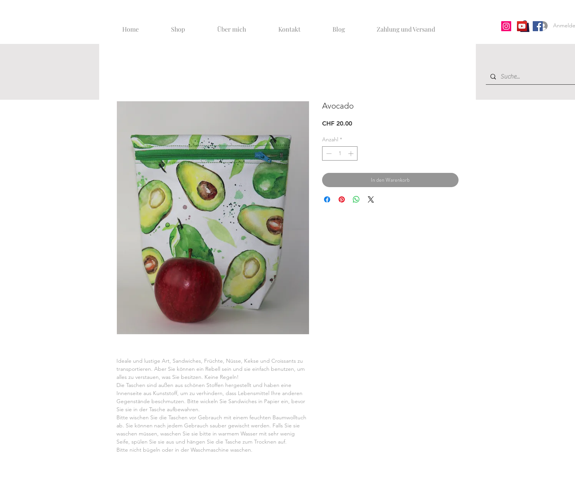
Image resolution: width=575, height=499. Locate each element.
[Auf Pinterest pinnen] (341, 199)
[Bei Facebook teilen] (327, 199)
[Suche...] (535, 76)
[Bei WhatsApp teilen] (356, 199)
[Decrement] (328, 153)
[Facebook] (538, 26)
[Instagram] (506, 26)
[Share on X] (371, 199)
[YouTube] (522, 26)
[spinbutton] (340, 153)
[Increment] (351, 153)
